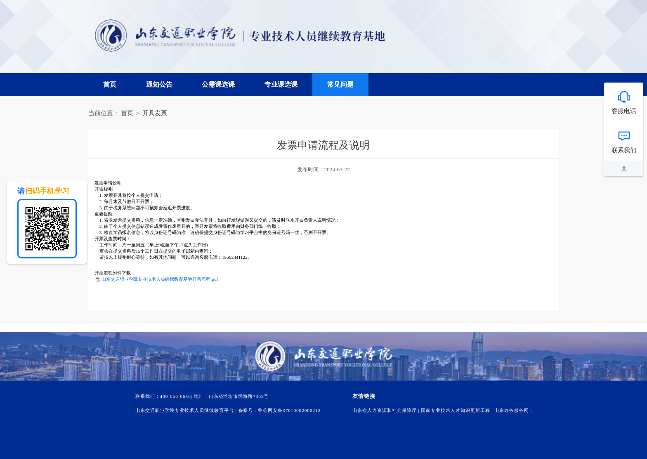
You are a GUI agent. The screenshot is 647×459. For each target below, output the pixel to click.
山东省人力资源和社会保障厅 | (386, 410)
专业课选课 (281, 84)
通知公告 (159, 84)
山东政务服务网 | (513, 410)
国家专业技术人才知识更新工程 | (457, 410)
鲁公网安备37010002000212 (289, 410)
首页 (109, 84)
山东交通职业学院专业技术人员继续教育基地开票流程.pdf (160, 279)
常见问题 (340, 84)
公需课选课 (218, 84)
